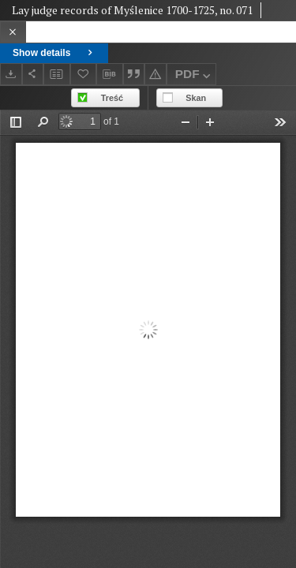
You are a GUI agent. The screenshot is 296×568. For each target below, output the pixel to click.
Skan (195, 98)
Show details (54, 52)
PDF (194, 76)
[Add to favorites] (83, 73)
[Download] (11, 73)
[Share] (33, 73)
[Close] (13, 32)
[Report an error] (155, 73)
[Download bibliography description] (109, 74)
